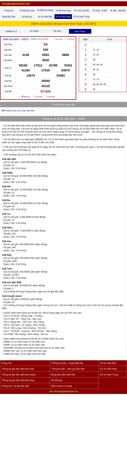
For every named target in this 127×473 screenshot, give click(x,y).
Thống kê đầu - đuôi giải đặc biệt (67, 369)
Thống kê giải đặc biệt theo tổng (17, 380)
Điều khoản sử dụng (61, 386)
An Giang (34, 31)
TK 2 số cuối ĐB (81, 11)
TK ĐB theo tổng (63, 11)
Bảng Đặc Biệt (8, 17)
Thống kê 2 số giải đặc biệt (15, 386)
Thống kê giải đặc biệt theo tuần (17, 369)
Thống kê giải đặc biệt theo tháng (18, 374)
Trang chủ (8, 11)
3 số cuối (49, 96)
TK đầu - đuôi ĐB (118, 11)
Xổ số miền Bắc (45, 17)
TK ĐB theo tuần (26, 11)
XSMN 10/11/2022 (11, 39)
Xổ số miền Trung (81, 17)
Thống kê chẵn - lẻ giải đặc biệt (67, 363)
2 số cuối (37, 96)
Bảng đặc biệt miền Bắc (63, 374)
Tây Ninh (57, 31)
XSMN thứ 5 (11, 31)
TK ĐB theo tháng (45, 10)
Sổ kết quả (27, 17)
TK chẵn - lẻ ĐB (99, 11)
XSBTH (25, 39)
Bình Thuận (80, 31)
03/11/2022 (59, 39)
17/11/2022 (70, 39)
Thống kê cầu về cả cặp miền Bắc (19, 111)
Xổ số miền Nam (63, 17)
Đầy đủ (26, 96)
